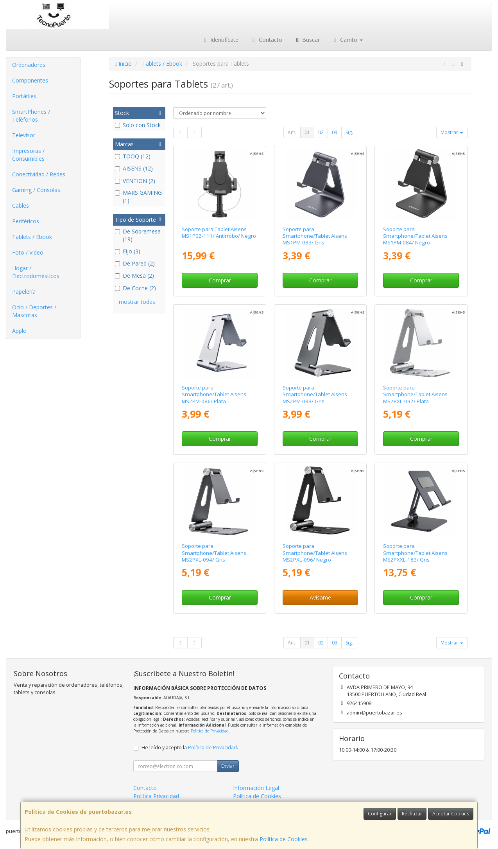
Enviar (228, 766)
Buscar (307, 39)
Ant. (292, 132)
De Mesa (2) (134, 275)
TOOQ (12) (132, 156)
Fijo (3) (127, 251)
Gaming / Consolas (36, 190)
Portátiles (24, 96)
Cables (20, 205)
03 (334, 132)
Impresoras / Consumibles (28, 154)
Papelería (24, 291)
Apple (19, 330)
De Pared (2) (135, 263)
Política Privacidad (156, 796)
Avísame (320, 597)
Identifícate (220, 39)
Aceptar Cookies (450, 813)
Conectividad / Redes (38, 174)
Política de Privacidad (210, 731)
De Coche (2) (135, 288)
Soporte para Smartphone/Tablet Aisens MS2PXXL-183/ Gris (415, 552)
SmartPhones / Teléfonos (31, 115)
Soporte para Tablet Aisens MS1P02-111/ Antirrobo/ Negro (219, 232)
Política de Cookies (284, 839)
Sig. (349, 132)
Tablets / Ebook (32, 237)
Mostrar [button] (452, 132)
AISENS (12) (134, 168)
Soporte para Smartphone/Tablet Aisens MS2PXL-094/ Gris (214, 552)
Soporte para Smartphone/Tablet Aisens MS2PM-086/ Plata (214, 394)
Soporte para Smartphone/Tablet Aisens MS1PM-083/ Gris (315, 236)
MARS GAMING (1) (138, 196)
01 (307, 132)
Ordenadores (28, 64)
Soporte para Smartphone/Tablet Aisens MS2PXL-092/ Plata (415, 394)
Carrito (347, 39)
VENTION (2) (135, 181)
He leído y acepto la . (190, 747)
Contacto (266, 39)
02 (321, 132)
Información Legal (256, 788)
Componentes (30, 80)
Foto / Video (27, 252)
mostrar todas (137, 301)
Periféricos (25, 221)
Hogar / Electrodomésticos (35, 272)
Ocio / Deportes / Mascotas (34, 311)
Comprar (220, 280)
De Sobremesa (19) (138, 235)
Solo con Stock (138, 125)
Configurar (380, 813)
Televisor (23, 135)
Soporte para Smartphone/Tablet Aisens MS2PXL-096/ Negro (315, 552)
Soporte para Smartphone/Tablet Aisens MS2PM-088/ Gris (315, 394)
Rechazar (412, 813)
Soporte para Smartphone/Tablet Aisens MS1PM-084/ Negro (415, 236)
